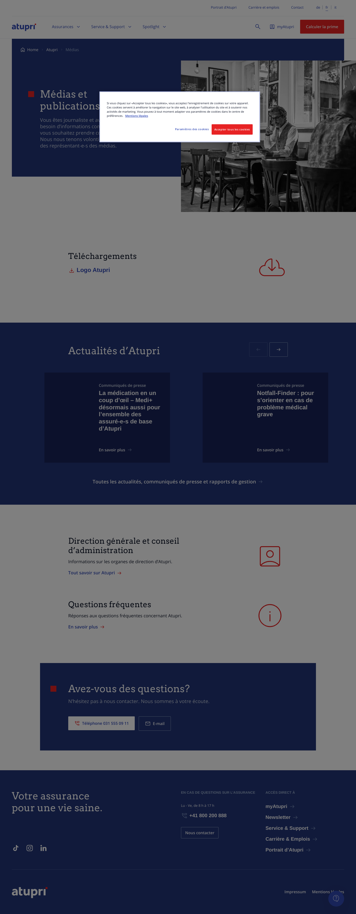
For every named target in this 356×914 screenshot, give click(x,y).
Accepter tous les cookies (232, 129)
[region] (179, 116)
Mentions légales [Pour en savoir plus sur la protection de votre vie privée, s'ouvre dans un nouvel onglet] (136, 116)
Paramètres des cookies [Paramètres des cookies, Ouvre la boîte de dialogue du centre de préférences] (192, 129)
